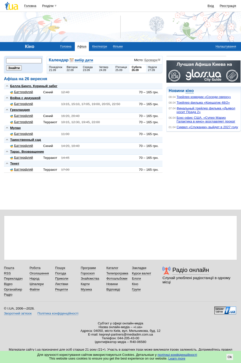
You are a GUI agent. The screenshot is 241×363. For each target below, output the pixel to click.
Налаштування (226, 46)
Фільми (118, 46)
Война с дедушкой (25, 98)
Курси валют (141, 273)
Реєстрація (228, 6)
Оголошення (39, 273)
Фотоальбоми (116, 278)
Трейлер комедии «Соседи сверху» (204, 97)
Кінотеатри (99, 46)
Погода (60, 273)
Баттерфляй (21, 92)
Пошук (60, 268)
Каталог (112, 268)
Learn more (176, 358)
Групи (136, 289)
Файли (35, 289)
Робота (35, 268)
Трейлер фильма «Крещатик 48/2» (203, 102)
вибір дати (84, 60)
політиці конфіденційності (177, 355)
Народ (35, 278)
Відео (8, 284)
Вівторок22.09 (72, 69)
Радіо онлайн (190, 269)
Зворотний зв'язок (18, 313)
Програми (88, 268)
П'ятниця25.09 (121, 69)
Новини (112, 284)
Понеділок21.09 (55, 69)
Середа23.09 (88, 69)
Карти (85, 284)
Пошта (9, 268)
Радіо (8, 294)
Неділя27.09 (152, 69)
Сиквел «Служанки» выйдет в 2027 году (207, 127)
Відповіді (113, 289)
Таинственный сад (25, 140)
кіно (189, 90)
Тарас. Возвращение (27, 151)
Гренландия (20, 110)
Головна (30, 6)
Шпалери (37, 284)
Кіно (135, 284)
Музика (86, 289)
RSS (7, 273)
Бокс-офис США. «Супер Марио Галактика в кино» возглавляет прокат (206, 119)
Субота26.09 (136, 69)
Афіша (81, 46)
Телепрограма (117, 273)
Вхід (211, 6)
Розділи (48, 6)
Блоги (136, 278)
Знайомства (90, 278)
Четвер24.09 (103, 69)
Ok (230, 357)
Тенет (14, 163)
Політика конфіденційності (58, 313)
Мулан (15, 128)
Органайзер (13, 289)
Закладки (139, 268)
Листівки (61, 284)
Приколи (61, 278)
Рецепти (61, 289)
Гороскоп (88, 273)
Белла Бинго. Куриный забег (33, 86)
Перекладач (13, 278)
